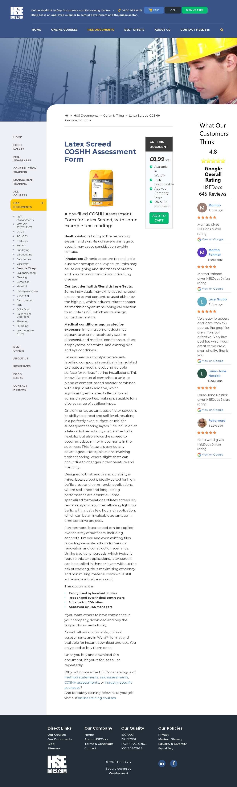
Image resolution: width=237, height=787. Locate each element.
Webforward (118, 773)
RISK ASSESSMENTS (25, 218)
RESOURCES (22, 366)
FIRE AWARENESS (22, 158)
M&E (19, 304)
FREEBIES (22, 240)
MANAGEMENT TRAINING (23, 181)
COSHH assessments (81, 682)
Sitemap (53, 748)
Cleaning (22, 277)
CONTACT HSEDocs (195, 29)
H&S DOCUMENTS (101, 29)
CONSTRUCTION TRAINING (24, 170)
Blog (51, 744)
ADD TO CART (159, 218)
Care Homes (24, 259)
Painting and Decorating (24, 315)
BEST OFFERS (134, 29)
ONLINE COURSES (64, 29)
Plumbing (22, 326)
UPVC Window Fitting (25, 332)
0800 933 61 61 (132, 10)
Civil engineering (26, 272)
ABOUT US (162, 29)
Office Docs (23, 309)
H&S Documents (86, 115)
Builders (21, 245)
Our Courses (57, 734)
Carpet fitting (24, 254)
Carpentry (23, 263)
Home (89, 734)
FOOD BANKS (18, 376)
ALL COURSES (20, 193)
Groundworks (24, 300)
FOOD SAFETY (18, 146)
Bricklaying (23, 250)
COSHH (21, 231)
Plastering (22, 321)
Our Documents (59, 739)
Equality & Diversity (172, 744)
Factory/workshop (27, 291)
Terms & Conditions (98, 744)
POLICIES (22, 236)
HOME (36, 29)
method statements (81, 677)
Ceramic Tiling (26, 268)
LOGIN (173, 10)
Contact (90, 748)
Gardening (23, 295)
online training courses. (97, 698)
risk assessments (114, 677)
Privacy (163, 734)
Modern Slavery (170, 739)
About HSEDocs (96, 739)
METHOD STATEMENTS (24, 226)
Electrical (22, 286)
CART (154, 10)
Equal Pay (165, 748)
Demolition (23, 281)
